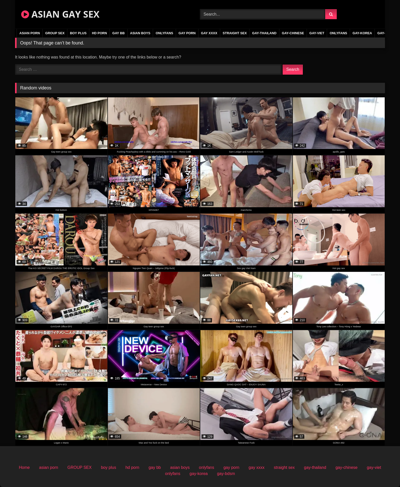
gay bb (118, 33)
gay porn (187, 33)
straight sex (235, 33)
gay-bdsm (226, 473)
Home (24, 467)
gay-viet (316, 33)
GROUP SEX (55, 33)
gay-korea (362, 33)
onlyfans (164, 33)
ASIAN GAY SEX (60, 14)
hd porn (99, 33)
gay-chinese (293, 33)
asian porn (29, 33)
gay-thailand (264, 33)
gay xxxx (209, 33)
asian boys (140, 33)
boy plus (78, 33)
